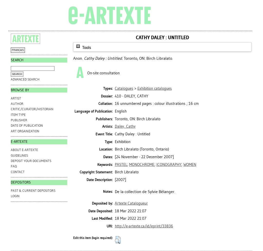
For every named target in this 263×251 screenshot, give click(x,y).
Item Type (18, 115)
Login (15, 196)
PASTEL (121, 164)
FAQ (14, 166)
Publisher (19, 120)
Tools (83, 47)
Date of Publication (27, 125)
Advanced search (25, 79)
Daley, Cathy (125, 126)
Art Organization (25, 131)
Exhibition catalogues (154, 88)
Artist (16, 98)
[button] (118, 240)
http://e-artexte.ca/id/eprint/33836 (144, 226)
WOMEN (189, 164)
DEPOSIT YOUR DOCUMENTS (31, 161)
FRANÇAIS (18, 50)
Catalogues (124, 88)
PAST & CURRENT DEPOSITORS (33, 191)
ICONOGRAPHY (168, 164)
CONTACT (18, 172)
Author (17, 104)
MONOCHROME (141, 164)
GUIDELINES (19, 155)
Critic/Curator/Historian (32, 109)
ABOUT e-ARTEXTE (24, 150)
